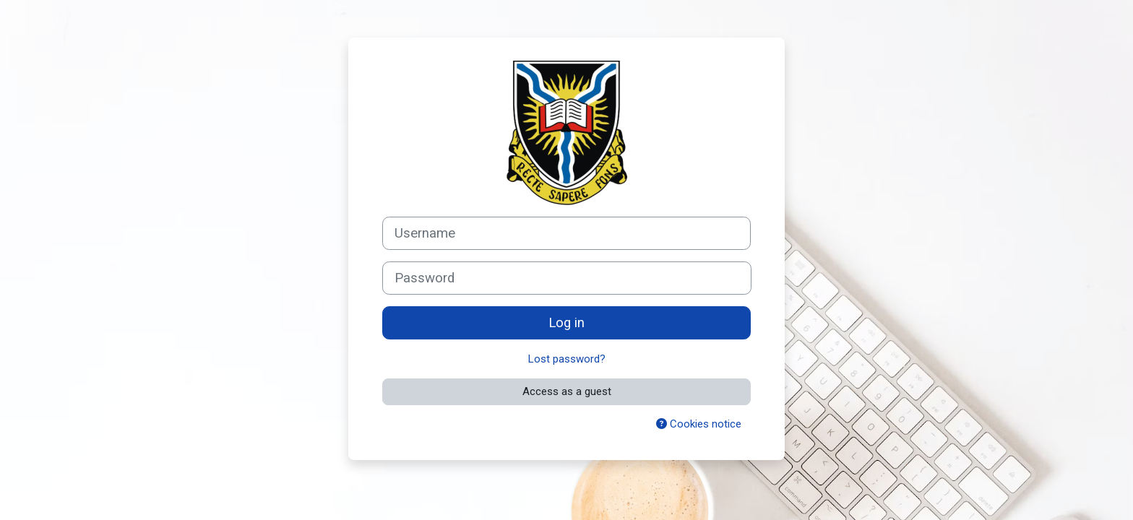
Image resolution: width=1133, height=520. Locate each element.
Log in (566, 323)
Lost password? (567, 358)
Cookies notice (698, 423)
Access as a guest (566, 391)
